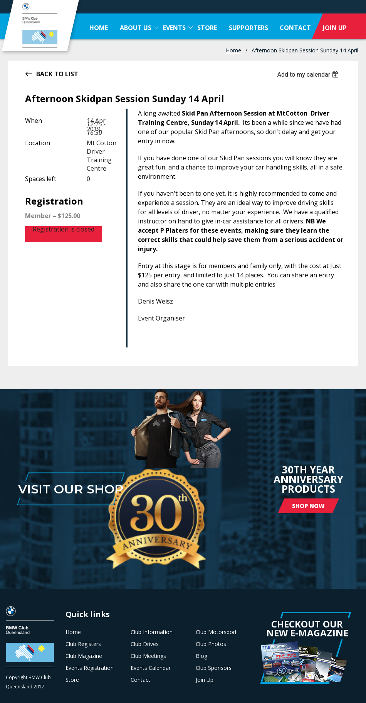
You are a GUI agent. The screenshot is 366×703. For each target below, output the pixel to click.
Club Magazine (83, 656)
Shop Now (308, 506)
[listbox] (309, 74)
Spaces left (40, 178)
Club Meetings (148, 656)
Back (44, 73)
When (33, 120)
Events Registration (89, 668)
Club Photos (211, 644)
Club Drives (145, 644)
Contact (140, 680)
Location (37, 143)
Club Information (152, 632)
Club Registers (83, 644)
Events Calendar (151, 668)
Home (233, 50)
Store (72, 680)
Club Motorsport (216, 632)
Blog (201, 656)
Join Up (204, 680)
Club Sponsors (214, 668)
